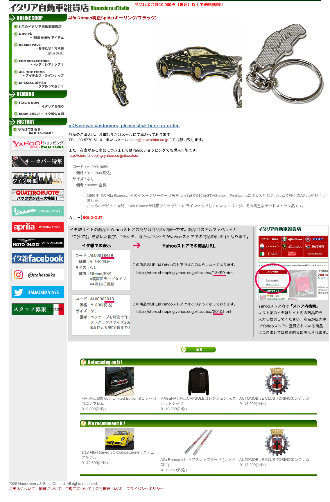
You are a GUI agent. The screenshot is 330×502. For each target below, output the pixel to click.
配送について (50, 489)
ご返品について (78, 489)
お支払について (22, 489)
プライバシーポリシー (145, 489)
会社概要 (102, 489)
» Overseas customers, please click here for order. (124, 125)
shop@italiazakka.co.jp (149, 140)
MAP (118, 489)
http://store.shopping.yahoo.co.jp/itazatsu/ (103, 155)
